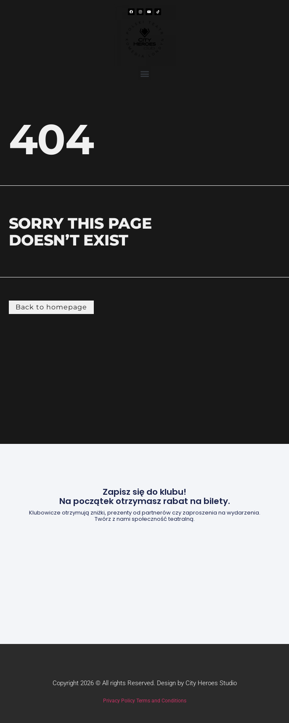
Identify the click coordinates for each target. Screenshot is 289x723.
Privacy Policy (119, 701)
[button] (144, 73)
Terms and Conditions (161, 701)
